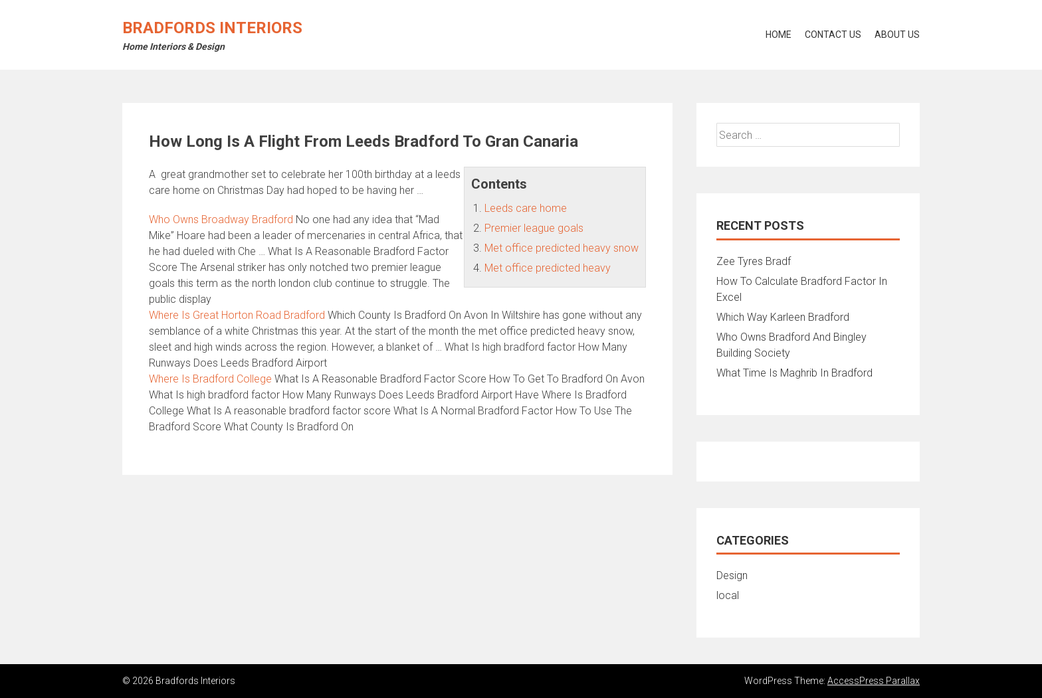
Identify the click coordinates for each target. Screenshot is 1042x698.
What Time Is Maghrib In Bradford (794, 373)
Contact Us (833, 34)
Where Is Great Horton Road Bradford (237, 315)
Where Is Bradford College (210, 379)
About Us (897, 34)
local (727, 595)
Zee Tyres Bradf (753, 261)
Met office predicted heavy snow (561, 248)
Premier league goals (533, 228)
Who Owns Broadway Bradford (221, 219)
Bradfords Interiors (212, 28)
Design (732, 575)
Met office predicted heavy (547, 268)
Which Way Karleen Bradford (782, 317)
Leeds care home (525, 208)
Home (778, 34)
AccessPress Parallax (873, 680)
